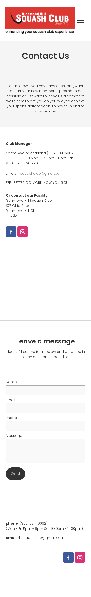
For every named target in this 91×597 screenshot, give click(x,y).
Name (11, 382)
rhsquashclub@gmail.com (40, 174)
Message (14, 436)
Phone (11, 418)
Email (10, 400)
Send (15, 474)
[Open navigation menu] (80, 20)
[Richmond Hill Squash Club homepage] (40, 20)
